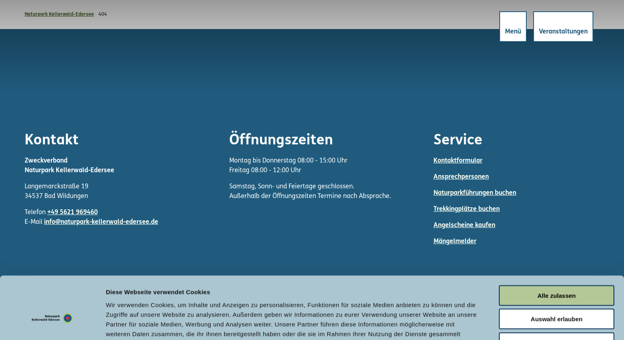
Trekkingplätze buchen (466, 209)
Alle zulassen (556, 249)
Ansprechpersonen (461, 177)
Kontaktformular (457, 161)
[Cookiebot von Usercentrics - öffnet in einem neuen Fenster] (52, 324)
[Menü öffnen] (511, 28)
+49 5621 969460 (72, 212)
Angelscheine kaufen (464, 225)
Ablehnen (556, 297)
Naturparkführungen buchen (474, 193)
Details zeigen (429, 324)
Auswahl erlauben (556, 273)
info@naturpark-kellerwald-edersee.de (101, 222)
